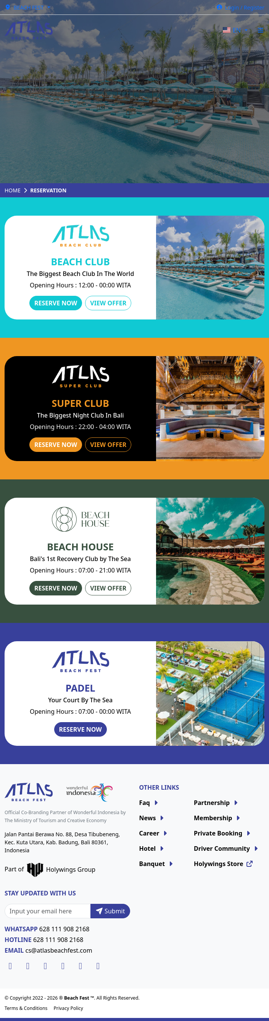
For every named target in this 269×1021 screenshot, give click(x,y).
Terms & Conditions (26, 1008)
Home (13, 190)
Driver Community (227, 848)
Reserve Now (55, 303)
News (152, 818)
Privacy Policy (68, 1008)
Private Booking (223, 833)
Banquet (157, 864)
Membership (218, 818)
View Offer (108, 303)
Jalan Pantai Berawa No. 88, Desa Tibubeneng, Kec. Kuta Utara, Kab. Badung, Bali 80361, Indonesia (62, 842)
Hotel (152, 848)
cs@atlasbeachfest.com (58, 950)
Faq (149, 802)
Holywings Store (223, 864)
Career (154, 833)
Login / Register (240, 7)
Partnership (217, 802)
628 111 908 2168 (64, 929)
